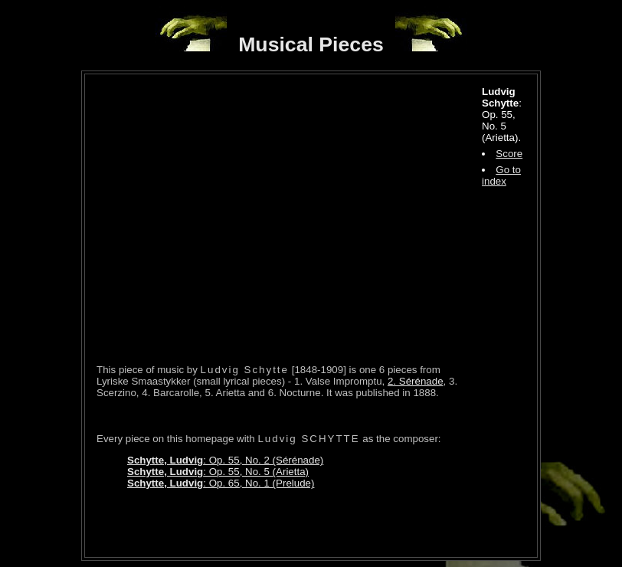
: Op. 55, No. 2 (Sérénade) (225, 460)
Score (509, 153)
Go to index (501, 175)
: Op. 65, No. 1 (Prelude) (220, 483)
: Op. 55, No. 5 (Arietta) (218, 471)
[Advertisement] (276, 523)
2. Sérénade (416, 381)
